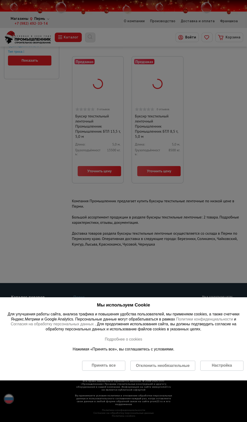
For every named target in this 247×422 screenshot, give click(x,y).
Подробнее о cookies (123, 339)
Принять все (104, 365)
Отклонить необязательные (163, 366)
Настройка (222, 365)
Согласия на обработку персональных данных (53, 324)
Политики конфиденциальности (204, 319)
